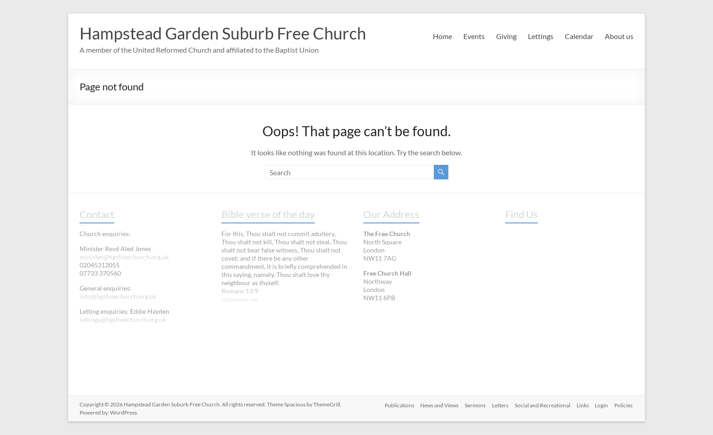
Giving (506, 36)
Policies (624, 404)
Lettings (540, 36)
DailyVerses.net (239, 299)
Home (442, 36)
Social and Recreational (540, 404)
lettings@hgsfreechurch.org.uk (123, 319)
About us (619, 36)
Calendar (579, 36)
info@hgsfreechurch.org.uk (118, 296)
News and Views (434, 404)
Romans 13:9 (239, 291)
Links (581, 404)
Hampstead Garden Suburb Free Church (223, 33)
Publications (393, 404)
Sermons (471, 404)
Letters (497, 404)
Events (474, 36)
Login (601, 404)
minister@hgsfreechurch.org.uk (124, 257)
